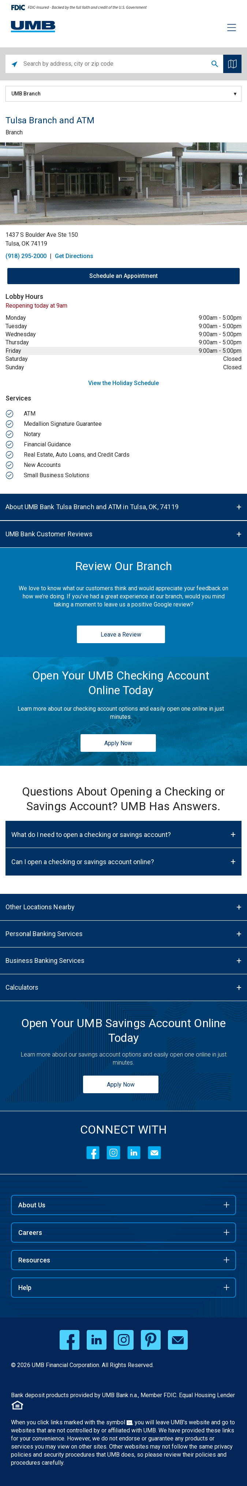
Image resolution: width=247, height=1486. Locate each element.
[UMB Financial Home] (33, 26)
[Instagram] (113, 1152)
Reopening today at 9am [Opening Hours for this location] (36, 305)
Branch (14, 132)
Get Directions (74, 256)
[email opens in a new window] (178, 1340)
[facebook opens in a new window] (69, 1340)
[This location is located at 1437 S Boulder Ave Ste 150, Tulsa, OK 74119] (123, 239)
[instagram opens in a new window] (124, 1340)
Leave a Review (121, 634)
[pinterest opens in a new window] (151, 1340)
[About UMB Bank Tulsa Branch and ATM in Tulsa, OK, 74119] (123, 507)
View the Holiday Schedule (123, 383)
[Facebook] (93, 1152)
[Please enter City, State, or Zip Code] (115, 63)
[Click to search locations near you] (14, 64)
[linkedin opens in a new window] (96, 1340)
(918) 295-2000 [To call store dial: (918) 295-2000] (25, 256)
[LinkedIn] (134, 1152)
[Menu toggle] (227, 28)
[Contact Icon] (154, 1152)
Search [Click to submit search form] (214, 64)
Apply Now (118, 743)
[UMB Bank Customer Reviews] (123, 534)
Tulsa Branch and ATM (49, 120)
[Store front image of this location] (123, 183)
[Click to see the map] (232, 64)
